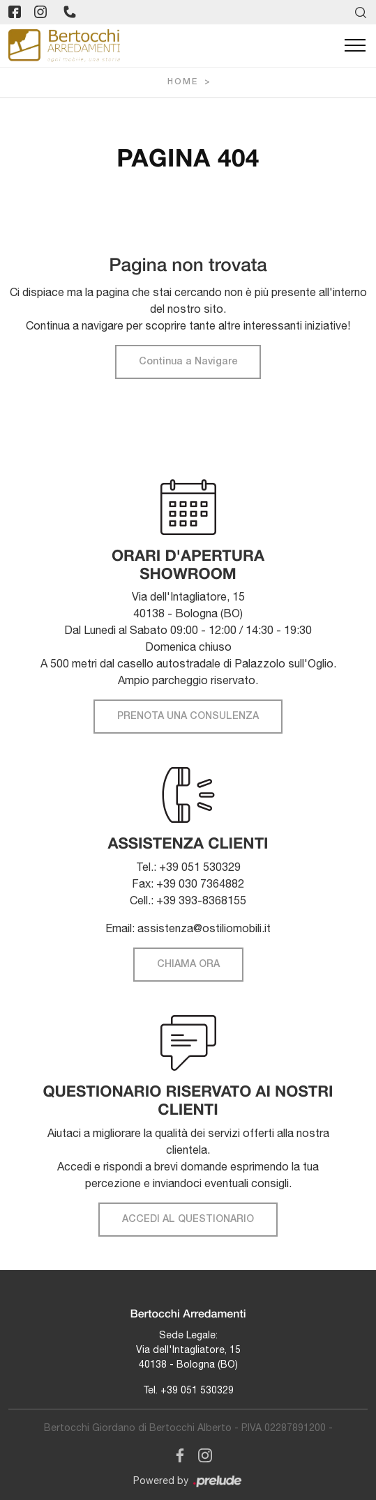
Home (182, 82)
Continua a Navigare (188, 361)
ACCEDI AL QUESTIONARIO (188, 1219)
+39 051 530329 (197, 1389)
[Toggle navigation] (355, 46)
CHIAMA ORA (188, 964)
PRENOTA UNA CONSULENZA (188, 716)
